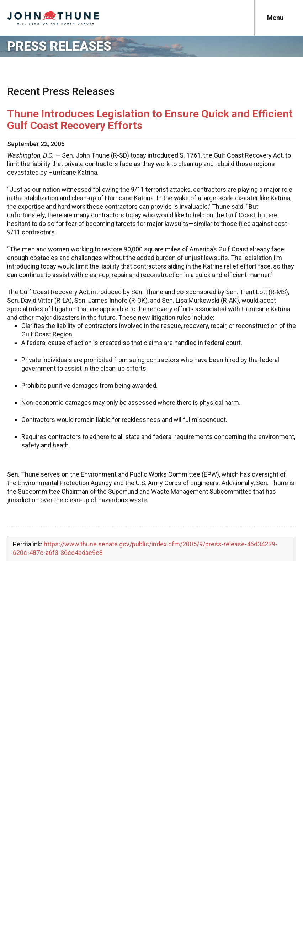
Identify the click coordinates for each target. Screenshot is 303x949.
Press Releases (59, 46)
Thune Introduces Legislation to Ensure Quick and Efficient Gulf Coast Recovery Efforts (150, 119)
